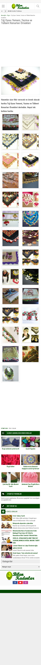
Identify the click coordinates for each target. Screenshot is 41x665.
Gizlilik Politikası (15, 11)
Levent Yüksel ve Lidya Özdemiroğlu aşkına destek (25, 547)
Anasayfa (3, 15)
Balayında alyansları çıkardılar (23, 523)
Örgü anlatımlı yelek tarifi (10, 449)
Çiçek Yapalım (30, 449)
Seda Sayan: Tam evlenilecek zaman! (25, 553)
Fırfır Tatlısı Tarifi (19, 516)
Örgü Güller (11, 467)
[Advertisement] (20, 45)
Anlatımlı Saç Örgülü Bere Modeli (30, 485)
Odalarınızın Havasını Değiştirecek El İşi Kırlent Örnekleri (30, 469)
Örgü (8, 15)
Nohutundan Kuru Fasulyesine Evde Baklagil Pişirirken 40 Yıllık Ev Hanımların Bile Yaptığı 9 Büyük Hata (25, 533)
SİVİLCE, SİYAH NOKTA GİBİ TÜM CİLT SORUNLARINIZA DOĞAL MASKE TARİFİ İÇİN (26, 540)
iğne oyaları (12, 428)
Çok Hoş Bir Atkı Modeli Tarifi (11, 485)
